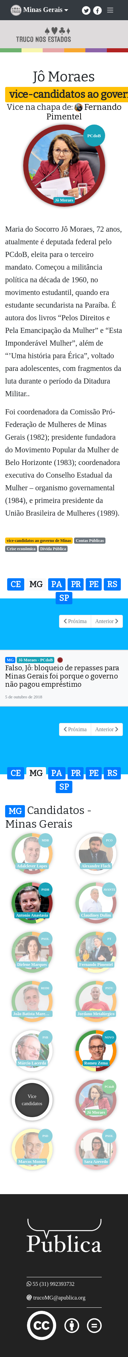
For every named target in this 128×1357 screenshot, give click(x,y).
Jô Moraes (96, 1112)
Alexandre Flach (96, 866)
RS (112, 584)
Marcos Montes (31, 1161)
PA (56, 584)
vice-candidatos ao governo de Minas (39, 540)
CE (16, 584)
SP (64, 598)
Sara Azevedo (96, 1161)
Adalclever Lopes (32, 866)
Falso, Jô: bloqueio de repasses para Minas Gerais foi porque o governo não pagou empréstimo (62, 676)
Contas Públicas (90, 540)
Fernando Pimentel (96, 964)
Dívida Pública (53, 548)
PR (76, 584)
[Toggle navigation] (110, 10)
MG (36, 584)
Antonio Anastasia (32, 915)
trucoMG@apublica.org (59, 1298)
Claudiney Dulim (96, 915)
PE (94, 584)
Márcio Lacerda (32, 1063)
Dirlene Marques (32, 964)
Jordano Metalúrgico (95, 1013)
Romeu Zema (96, 1063)
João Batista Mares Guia (33, 1013)
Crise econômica (21, 548)
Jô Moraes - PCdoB (35, 660)
